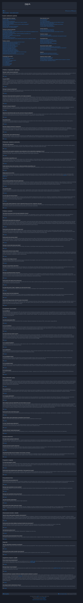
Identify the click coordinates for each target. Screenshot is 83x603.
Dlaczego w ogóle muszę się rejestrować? (9, 19)
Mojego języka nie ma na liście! (8, 34)
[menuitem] (4, 11)
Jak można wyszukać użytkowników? (46, 42)
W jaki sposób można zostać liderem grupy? (47, 23)
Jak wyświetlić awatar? (6, 36)
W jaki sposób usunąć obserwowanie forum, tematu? (48, 49)
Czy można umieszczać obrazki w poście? (9, 60)
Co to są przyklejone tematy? (7, 63)
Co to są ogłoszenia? (6, 62)
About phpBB (32, 562)
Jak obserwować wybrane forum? (45, 48)
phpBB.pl (65, 175)
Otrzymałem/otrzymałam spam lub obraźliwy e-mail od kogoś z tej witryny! (51, 31)
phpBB (38, 596)
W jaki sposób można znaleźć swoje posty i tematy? (48, 43)
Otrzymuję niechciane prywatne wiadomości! (47, 30)
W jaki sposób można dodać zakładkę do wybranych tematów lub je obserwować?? (53, 47)
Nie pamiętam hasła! (6, 25)
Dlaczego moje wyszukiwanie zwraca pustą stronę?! (48, 41)
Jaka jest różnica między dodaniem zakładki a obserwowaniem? (50, 46)
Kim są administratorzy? (44, 19)
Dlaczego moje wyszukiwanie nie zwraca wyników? (48, 40)
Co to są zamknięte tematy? (7, 64)
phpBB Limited (33, 561)
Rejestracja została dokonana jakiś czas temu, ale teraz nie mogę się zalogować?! (16, 24)
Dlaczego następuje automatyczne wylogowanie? (10, 26)
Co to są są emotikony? (6, 59)
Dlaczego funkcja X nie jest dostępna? (46, 58)
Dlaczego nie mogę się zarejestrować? (9, 21)
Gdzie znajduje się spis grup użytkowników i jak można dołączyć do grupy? (52, 22)
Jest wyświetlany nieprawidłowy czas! (9, 32)
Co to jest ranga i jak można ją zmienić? (9, 37)
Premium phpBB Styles (43, 597)
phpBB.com (5, 176)
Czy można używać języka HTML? (8, 58)
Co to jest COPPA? (6, 20)
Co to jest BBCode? (6, 57)
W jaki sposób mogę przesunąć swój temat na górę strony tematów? (13, 53)
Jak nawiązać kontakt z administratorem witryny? (48, 60)
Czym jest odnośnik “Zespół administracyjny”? (47, 26)
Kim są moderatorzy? (43, 20)
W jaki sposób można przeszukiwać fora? (46, 39)
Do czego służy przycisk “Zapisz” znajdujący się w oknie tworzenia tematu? (14, 51)
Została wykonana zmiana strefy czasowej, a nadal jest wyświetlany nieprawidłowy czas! (17, 33)
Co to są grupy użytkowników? (45, 21)
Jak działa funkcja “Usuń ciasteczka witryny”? (10, 27)
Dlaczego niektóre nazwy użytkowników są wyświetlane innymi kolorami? (51, 24)
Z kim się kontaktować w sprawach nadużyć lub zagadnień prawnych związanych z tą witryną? (55, 59)
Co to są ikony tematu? (6, 65)
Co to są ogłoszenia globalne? (7, 61)
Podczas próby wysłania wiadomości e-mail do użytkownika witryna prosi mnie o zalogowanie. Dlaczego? (19, 38)
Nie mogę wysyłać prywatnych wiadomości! (47, 29)
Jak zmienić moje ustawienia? (7, 30)
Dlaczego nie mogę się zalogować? (8, 23)
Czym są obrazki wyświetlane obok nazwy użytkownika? (11, 35)
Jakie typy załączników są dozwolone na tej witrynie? (48, 53)
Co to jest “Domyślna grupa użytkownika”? (46, 25)
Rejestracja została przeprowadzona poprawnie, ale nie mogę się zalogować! (15, 22)
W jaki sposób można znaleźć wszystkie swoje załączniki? (49, 54)
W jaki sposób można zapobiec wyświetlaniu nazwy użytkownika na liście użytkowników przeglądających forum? (20, 31)
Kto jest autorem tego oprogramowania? (46, 57)
